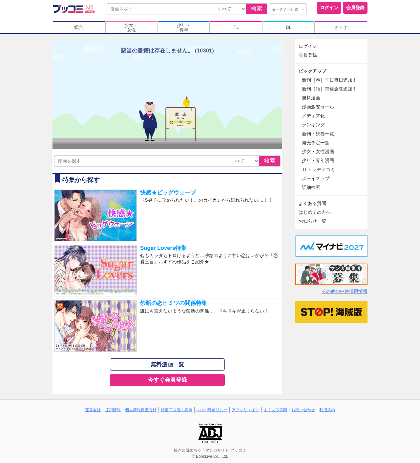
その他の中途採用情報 (345, 291)
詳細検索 (311, 187)
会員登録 (355, 7)
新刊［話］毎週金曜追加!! (328, 88)
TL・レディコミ (318, 169)
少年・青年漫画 (318, 160)
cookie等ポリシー (212, 410)
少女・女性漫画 (318, 151)
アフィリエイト (245, 410)
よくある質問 (312, 203)
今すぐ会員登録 (167, 380)
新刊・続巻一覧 (318, 133)
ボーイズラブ (315, 178)
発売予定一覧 (315, 142)
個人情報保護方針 (141, 410)
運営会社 (93, 410)
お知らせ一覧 (312, 221)
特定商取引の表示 (176, 410)
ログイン (329, 7)
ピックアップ (312, 71)
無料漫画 (311, 97)
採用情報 (113, 410)
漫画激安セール (318, 107)
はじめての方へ (315, 212)
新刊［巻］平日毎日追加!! (328, 80)
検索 (256, 9)
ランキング (313, 124)
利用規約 (327, 410)
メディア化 (313, 115)
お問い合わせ (303, 410)
